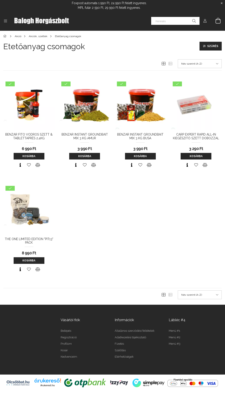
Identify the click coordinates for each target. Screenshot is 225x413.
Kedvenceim (69, 356)
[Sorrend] (200, 63)
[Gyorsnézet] (20, 165)
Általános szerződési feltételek (134, 330)
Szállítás (120, 350)
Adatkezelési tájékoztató (130, 337)
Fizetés (119, 343)
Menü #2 (174, 337)
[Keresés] (175, 21)
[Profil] (205, 21)
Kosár (64, 350)
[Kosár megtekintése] (215, 21)
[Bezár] (221, 3)
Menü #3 (174, 343)
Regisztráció (69, 337)
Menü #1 (174, 330)
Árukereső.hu (47, 385)
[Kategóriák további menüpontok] (5, 21)
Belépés (66, 330)
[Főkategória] (5, 36)
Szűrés (212, 46)
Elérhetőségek (124, 356)
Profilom (66, 343)
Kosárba (28, 156)
